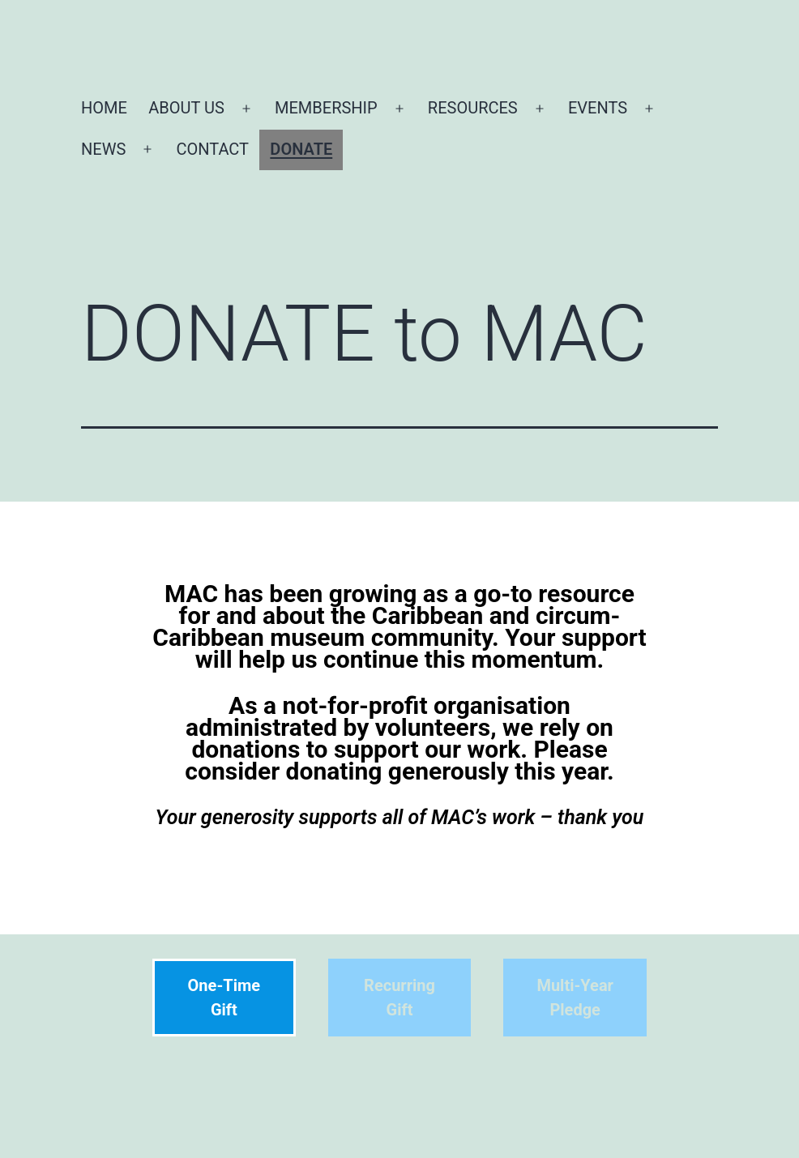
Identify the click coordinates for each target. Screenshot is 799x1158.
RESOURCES (473, 108)
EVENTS (597, 108)
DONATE (301, 149)
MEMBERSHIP (326, 108)
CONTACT (212, 149)
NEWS (103, 149)
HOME (104, 108)
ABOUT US (186, 108)
